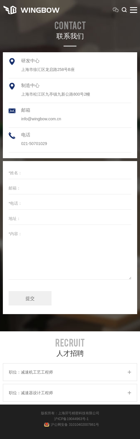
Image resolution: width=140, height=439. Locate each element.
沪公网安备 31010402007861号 (75, 425)
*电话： (15, 203)
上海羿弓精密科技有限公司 (78, 413)
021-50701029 (34, 143)
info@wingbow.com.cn (41, 119)
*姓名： (15, 173)
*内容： (15, 233)
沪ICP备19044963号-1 (71, 419)
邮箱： (15, 188)
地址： (15, 218)
